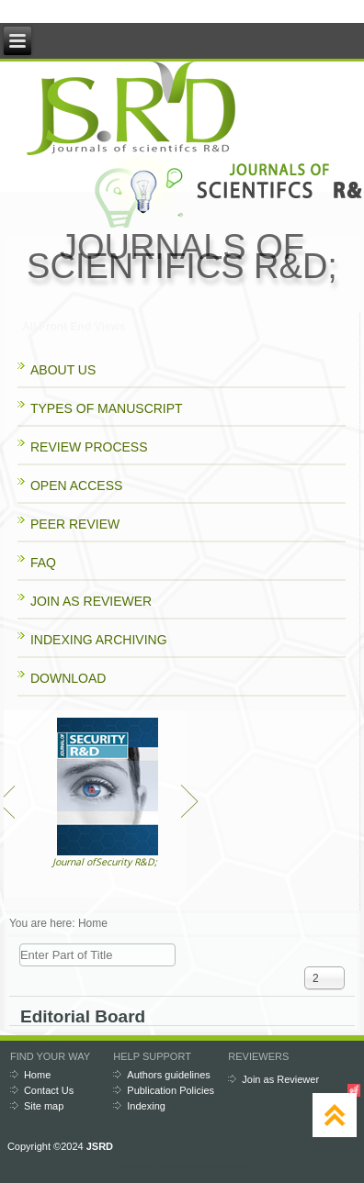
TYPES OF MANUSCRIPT (106, 408)
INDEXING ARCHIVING (98, 639)
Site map (43, 1105)
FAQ (43, 562)
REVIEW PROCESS (89, 447)
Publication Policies (170, 1090)
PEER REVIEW (74, 524)
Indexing (146, 1105)
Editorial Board (82, 1016)
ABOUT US (63, 370)
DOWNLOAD (68, 678)
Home (37, 1074)
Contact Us (49, 1090)
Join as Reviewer (280, 1079)
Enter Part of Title (19, 943)
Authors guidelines (168, 1074)
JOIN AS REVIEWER (91, 601)
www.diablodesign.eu (208, 1166)
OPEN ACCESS (76, 485)
